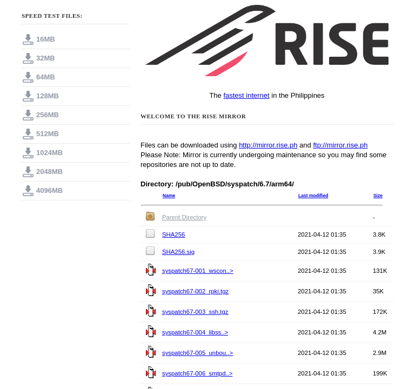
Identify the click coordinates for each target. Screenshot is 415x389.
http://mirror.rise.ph (268, 145)
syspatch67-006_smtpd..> (197, 373)
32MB (45, 58)
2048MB (49, 171)
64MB (45, 77)
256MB (47, 115)
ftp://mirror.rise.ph (340, 145)
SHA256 (173, 234)
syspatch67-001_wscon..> (197, 270)
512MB (47, 134)
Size (378, 195)
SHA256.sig (178, 252)
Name (169, 195)
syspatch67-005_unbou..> (197, 353)
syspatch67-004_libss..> (195, 332)
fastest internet (246, 95)
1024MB (49, 153)
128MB (47, 96)
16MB (45, 39)
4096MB (49, 190)
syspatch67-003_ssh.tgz (195, 311)
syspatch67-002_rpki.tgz (195, 291)
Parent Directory (184, 217)
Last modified (313, 195)
